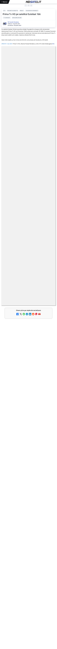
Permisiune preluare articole (28, 621)
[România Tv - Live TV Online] (50, 367)
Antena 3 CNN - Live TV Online (16, 340)
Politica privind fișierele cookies (28, 625)
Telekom (33, 611)
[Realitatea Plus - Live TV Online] (50, 356)
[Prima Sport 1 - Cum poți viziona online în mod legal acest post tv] (50, 332)
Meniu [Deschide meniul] (4, 2)
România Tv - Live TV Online (16, 364)
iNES (44, 611)
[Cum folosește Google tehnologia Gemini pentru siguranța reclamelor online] (28, 416)
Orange (27, 611)
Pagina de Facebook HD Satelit (28, 570)
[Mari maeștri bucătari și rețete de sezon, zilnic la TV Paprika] (50, 284)
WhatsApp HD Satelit (28, 579)
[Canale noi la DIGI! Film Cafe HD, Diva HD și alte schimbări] (50, 273)
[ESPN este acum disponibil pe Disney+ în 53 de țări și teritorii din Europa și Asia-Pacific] (50, 296)
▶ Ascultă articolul (17, 17)
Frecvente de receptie (12, 10)
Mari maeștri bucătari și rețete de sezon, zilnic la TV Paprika (26, 281)
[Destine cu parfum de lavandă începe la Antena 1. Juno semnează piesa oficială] (28, 453)
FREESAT (22, 10)
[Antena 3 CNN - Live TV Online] (50, 344)
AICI (53, 44)
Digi (3, 611)
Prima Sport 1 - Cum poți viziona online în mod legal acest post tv (25, 329)
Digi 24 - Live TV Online (14, 376)
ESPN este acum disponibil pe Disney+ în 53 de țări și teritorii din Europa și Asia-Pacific (24, 293)
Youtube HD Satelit (28, 583)
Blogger (40, 633)
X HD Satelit (28, 592)
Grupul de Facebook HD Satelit (28, 574)
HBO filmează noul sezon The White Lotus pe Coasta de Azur (24, 471)
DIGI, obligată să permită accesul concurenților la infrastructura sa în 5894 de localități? (22, 305)
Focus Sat (14, 611)
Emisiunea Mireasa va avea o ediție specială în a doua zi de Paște (26, 317)
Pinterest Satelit (28, 597)
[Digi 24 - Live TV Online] (50, 379)
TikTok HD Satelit (28, 588)
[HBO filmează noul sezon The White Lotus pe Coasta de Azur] (28, 488)
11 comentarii (7, 17)
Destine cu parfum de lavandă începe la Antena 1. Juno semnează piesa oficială (27, 435)
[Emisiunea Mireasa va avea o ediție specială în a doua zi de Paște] (50, 320)
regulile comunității (26, 230)
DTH (4, 10)
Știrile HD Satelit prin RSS (28, 601)
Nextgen (21, 611)
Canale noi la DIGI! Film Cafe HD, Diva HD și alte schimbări (25, 269)
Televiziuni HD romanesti (32, 10)
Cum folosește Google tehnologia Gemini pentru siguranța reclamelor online (27, 398)
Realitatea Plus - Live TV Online (17, 352)
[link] (28, 272)
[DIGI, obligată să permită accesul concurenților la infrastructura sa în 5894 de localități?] (50, 308)
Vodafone (39, 611)
